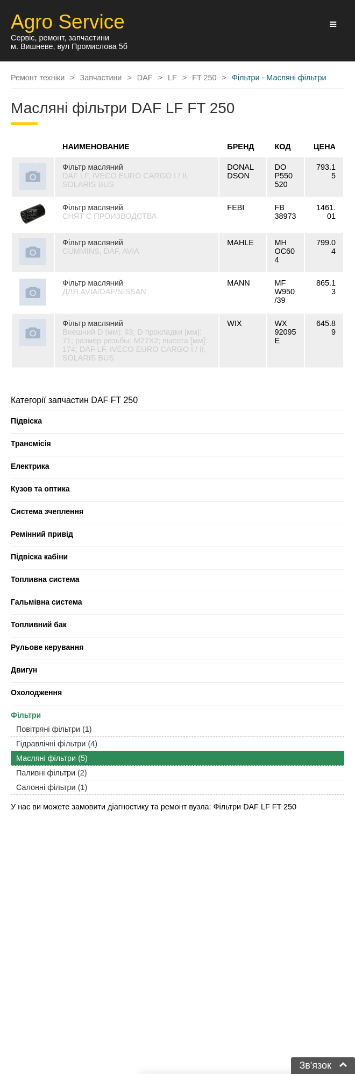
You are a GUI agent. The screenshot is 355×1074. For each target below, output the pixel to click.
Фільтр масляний (92, 167)
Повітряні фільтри (54, 729)
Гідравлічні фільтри (56, 743)
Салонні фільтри (51, 787)
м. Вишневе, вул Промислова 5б (69, 46)
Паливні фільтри (51, 772)
